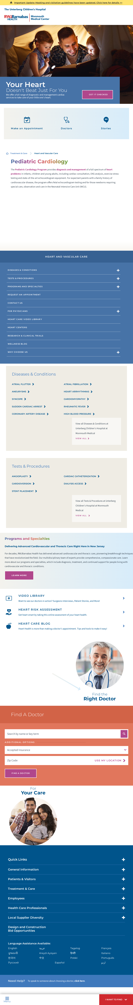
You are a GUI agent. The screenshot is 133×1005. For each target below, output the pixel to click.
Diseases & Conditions (22, 270)
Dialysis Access (75, 483)
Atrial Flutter (23, 384)
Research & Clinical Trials (25, 336)
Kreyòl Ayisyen (48, 953)
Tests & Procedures (21, 278)
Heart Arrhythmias (78, 391)
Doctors (66, 123)
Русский (13, 962)
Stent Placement (24, 491)
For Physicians (18, 311)
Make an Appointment (27, 123)
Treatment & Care (18, 153)
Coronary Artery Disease (30, 414)
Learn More (19, 575)
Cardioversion (23, 483)
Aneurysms (21, 391)
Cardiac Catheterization (82, 476)
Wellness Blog (17, 344)
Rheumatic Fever (76, 406)
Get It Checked (98, 94)
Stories (106, 123)
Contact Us (15, 303)
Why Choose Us (18, 352)
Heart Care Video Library (25, 319)
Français (106, 948)
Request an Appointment (24, 295)
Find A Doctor (21, 773)
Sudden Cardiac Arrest (29, 406)
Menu (7, 1000)
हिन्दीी (73, 953)
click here (79, 981)
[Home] (27, 15)
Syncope (19, 399)
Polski (74, 957)
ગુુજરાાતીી (13, 953)
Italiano (105, 953)
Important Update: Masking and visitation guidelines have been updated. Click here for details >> (68, 2)
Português (107, 957)
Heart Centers (17, 327)
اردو (103, 962)
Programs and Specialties (25, 286)
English (12, 948)
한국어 (12, 957)
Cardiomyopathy (76, 399)
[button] (116, 999)
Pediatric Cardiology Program (31, 169)
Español (59, 962)
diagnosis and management (71, 169)
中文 (41, 957)
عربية (42, 948)
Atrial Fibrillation (78, 384)
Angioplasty (21, 476)
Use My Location (108, 760)
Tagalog (75, 948)
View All (81, 438)
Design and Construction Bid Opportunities (27, 928)
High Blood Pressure (79, 414)
